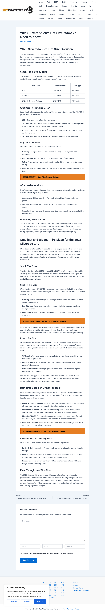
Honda (55, 6)
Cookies (76, 585)
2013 (52, 588)
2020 (63, 591)
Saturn (56, 14)
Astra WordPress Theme (71, 605)
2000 (39, 583)
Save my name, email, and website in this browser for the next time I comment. (48, 554)
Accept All (40, 601)
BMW (54, 2)
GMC (96, 2)
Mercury (60, 10)
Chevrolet (70, 2)
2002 (49, 583)
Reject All (27, 601)
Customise (13, 601)
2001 (44, 583)
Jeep (72, 6)
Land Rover (87, 6)
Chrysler (80, 2)
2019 (58, 591)
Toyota (88, 14)
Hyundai (64, 6)
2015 (63, 588)
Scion (64, 14)
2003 (55, 583)
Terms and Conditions (81, 591)
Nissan (85, 10)
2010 (63, 585)
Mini (67, 10)
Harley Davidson (44, 6)
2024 (61, 594)
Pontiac (41, 14)
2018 (52, 591)
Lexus (97, 6)
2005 (65, 583)
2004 (60, 583)
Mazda (40, 10)
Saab (49, 14)
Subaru (71, 14)
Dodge (88, 2)
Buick (61, 2)
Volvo (52, 18)
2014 (58, 588)
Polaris (94, 10)
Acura (40, 2)
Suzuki (80, 14)
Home (75, 583)
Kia (78, 6)
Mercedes (50, 10)
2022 (50, 594)
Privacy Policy (78, 588)
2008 (52, 585)
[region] (26, 595)
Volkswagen (42, 18)
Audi (47, 2)
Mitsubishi (76, 10)
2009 (58, 585)
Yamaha (61, 18)
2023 (55, 594)
